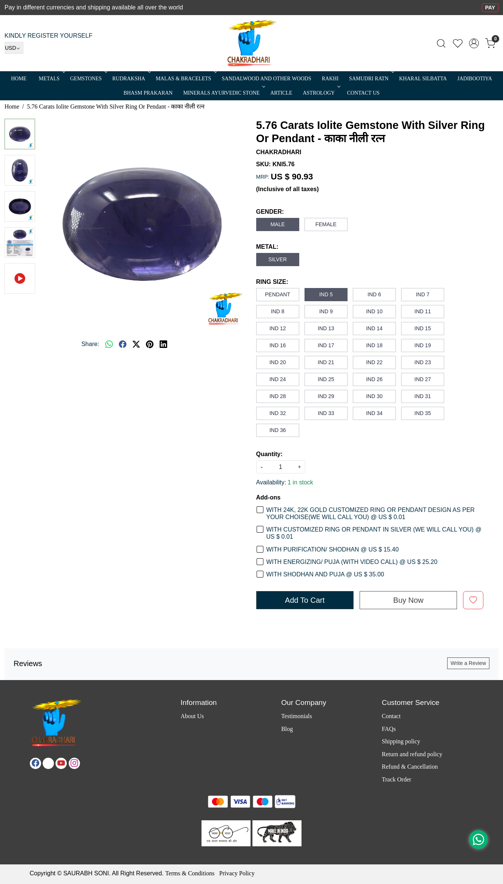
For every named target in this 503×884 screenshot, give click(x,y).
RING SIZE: (272, 282)
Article (281, 93)
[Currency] (14, 48)
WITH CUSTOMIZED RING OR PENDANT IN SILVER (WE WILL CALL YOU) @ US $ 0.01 (373, 533)
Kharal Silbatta (423, 78)
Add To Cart (305, 600)
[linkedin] (163, 344)
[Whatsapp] (109, 344)
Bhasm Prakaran (147, 93)
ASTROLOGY (321, 93)
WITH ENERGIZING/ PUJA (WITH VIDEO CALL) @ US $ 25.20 (352, 562)
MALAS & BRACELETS (185, 78)
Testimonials (296, 716)
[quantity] (280, 466)
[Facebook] (35, 763)
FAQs (389, 729)
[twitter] (136, 344)
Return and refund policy (412, 754)
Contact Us (363, 93)
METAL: (267, 247)
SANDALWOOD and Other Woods (266, 78)
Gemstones (88, 78)
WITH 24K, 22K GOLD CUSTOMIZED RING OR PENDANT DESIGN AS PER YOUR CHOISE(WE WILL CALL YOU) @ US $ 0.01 (370, 513)
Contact (391, 716)
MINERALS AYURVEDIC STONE (223, 93)
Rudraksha (130, 78)
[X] (48, 763)
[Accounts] (474, 43)
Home (18, 78)
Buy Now (408, 600)
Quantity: (269, 454)
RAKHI (330, 78)
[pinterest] (150, 344)
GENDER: (270, 211)
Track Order (396, 779)
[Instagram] (74, 763)
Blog (287, 729)
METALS (51, 78)
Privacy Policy (237, 873)
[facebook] (122, 344)
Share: (90, 344)
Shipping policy (401, 741)
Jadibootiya (474, 78)
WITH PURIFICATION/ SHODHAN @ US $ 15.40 (332, 549)
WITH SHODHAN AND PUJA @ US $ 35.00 (325, 574)
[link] (441, 43)
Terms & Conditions (189, 873)
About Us (192, 716)
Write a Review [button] (468, 663)
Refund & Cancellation (410, 766)
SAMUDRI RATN (371, 78)
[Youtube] (61, 763)
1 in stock (300, 482)
